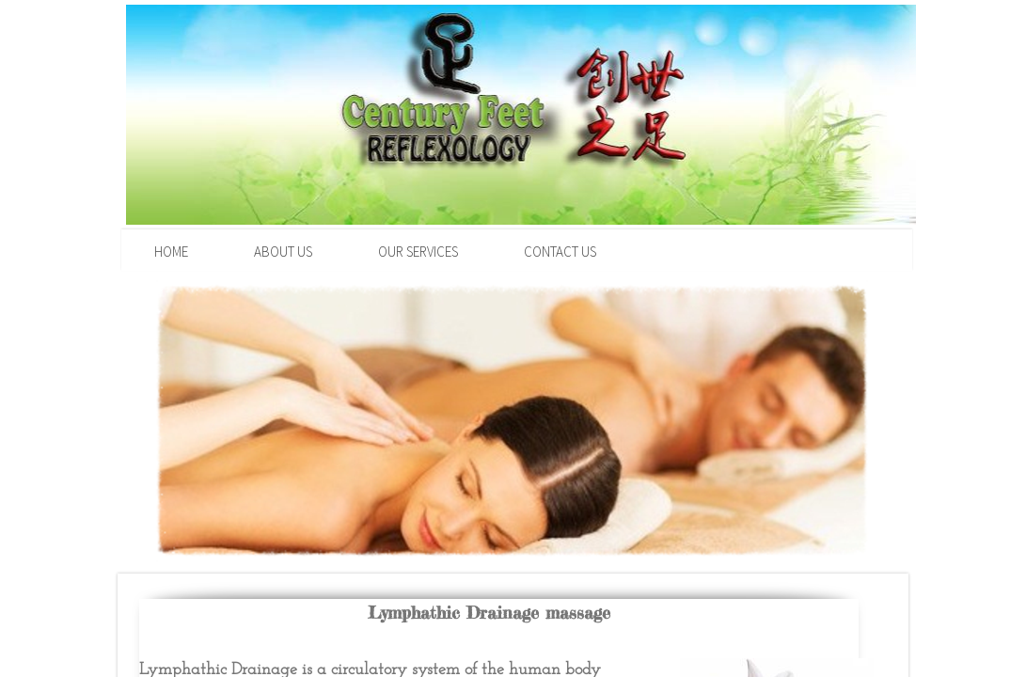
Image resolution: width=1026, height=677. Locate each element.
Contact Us (560, 251)
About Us (283, 251)
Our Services (418, 251)
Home (171, 251)
